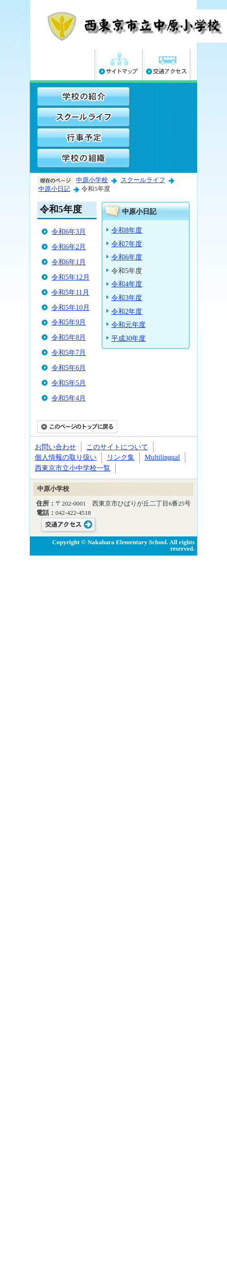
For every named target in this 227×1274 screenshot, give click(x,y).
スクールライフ (143, 180)
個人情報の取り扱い (66, 457)
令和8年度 (126, 230)
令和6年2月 (68, 247)
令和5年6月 (68, 367)
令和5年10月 (70, 307)
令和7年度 (126, 244)
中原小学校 (92, 180)
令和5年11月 (70, 292)
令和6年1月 (68, 262)
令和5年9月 (68, 322)
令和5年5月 (68, 383)
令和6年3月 (68, 231)
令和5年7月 (68, 352)
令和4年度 (126, 284)
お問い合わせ (55, 447)
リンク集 (120, 457)
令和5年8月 (68, 337)
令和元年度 (128, 324)
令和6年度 (126, 257)
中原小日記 (54, 188)
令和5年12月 (70, 277)
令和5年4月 (68, 398)
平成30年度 (128, 338)
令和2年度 (126, 311)
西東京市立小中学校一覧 (72, 468)
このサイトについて (117, 447)
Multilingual (162, 457)
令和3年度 (126, 297)
